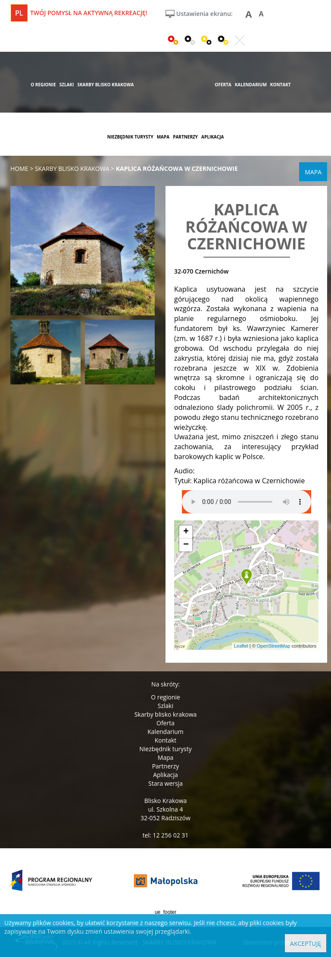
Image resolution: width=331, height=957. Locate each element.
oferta (223, 85)
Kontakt (166, 740)
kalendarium (251, 85)
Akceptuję (305, 943)
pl (19, 13)
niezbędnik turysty (130, 137)
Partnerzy (165, 766)
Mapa (166, 757)
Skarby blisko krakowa (165, 714)
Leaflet (241, 645)
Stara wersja (165, 783)
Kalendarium (165, 731)
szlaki (66, 85)
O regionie (165, 697)
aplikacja (212, 137)
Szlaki (165, 706)
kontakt (280, 85)
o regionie (43, 85)
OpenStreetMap (273, 645)
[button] (246, 577)
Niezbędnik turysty (165, 749)
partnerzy (185, 137)
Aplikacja (165, 775)
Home (19, 168)
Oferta (165, 723)
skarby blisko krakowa (105, 85)
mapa (163, 137)
